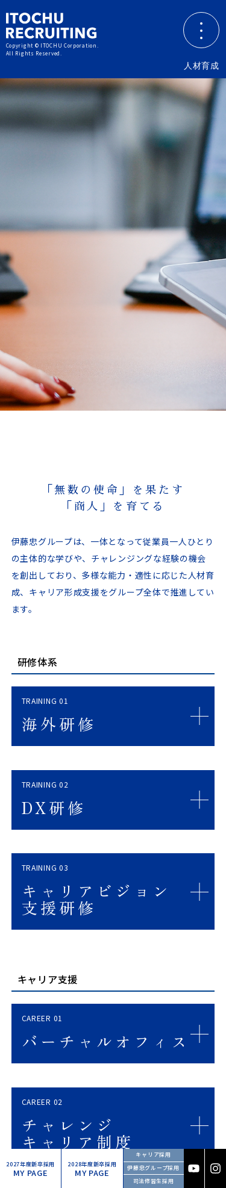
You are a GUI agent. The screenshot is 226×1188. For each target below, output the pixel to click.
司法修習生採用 (153, 1181)
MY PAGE (30, 1169)
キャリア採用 (153, 1154)
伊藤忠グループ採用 (153, 1168)
